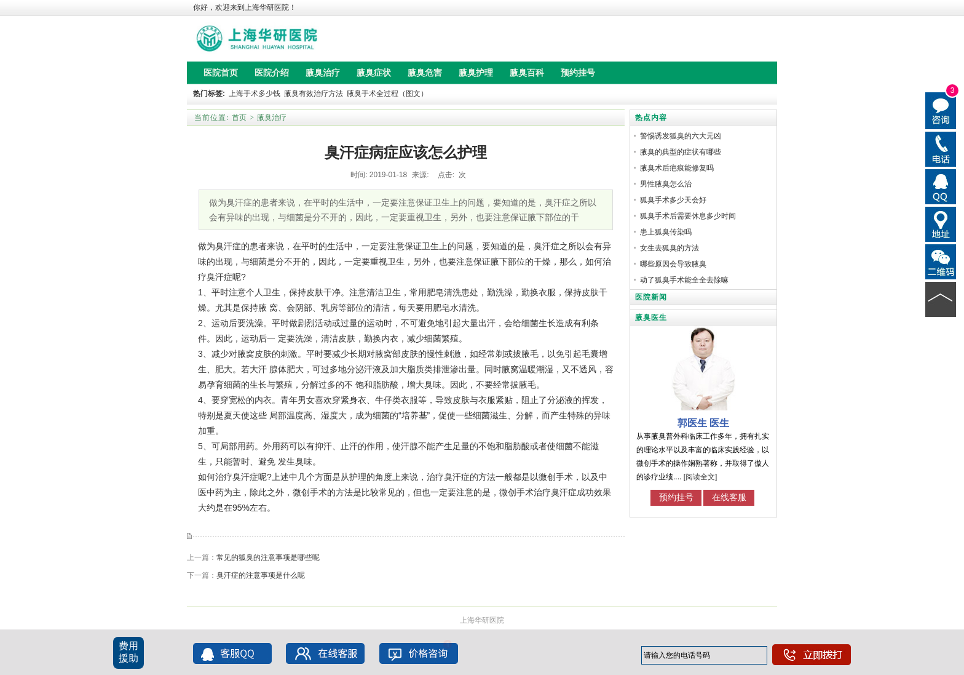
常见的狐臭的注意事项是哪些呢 (268, 557)
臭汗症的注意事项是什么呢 (260, 575)
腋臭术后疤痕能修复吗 (677, 168)
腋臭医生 (651, 317)
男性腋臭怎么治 (666, 184)
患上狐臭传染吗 (666, 232)
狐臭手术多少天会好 (673, 200)
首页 (239, 117)
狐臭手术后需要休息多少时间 (688, 216)
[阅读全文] (700, 477)
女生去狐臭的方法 (669, 248)
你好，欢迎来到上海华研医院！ (244, 7)
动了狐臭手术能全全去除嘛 (684, 280)
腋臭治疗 (271, 117)
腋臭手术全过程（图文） (387, 93)
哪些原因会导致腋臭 (673, 264)
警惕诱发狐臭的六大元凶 (680, 136)
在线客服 (729, 497)
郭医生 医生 (703, 423)
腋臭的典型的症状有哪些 (680, 152)
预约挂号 (676, 497)
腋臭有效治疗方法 (313, 93)
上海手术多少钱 (254, 93)
